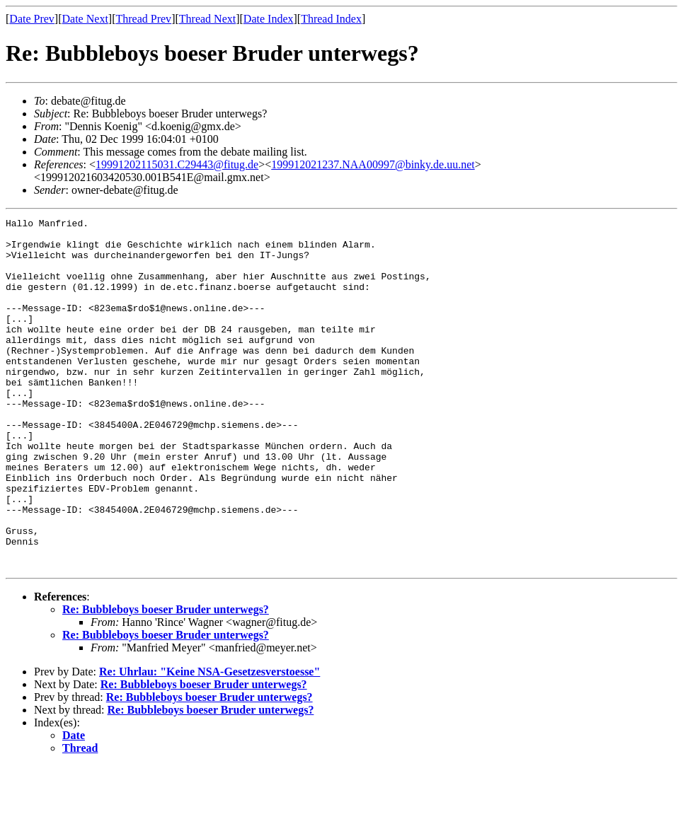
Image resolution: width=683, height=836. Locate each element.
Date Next (85, 19)
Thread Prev (143, 19)
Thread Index (331, 19)
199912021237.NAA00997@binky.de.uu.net (372, 164)
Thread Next (207, 19)
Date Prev (31, 19)
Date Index (268, 19)
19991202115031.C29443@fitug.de (177, 164)
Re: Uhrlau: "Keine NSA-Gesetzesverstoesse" (209, 742)
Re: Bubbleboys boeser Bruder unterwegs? (165, 679)
